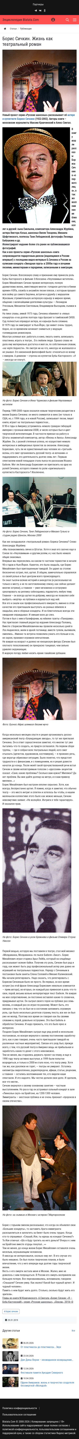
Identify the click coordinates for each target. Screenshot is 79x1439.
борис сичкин (11, 1311)
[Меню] (75, 19)
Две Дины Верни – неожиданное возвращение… (47, 1359)
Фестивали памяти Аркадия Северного (42, 1372)
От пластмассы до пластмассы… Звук (41, 1347)
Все (73, 1330)
